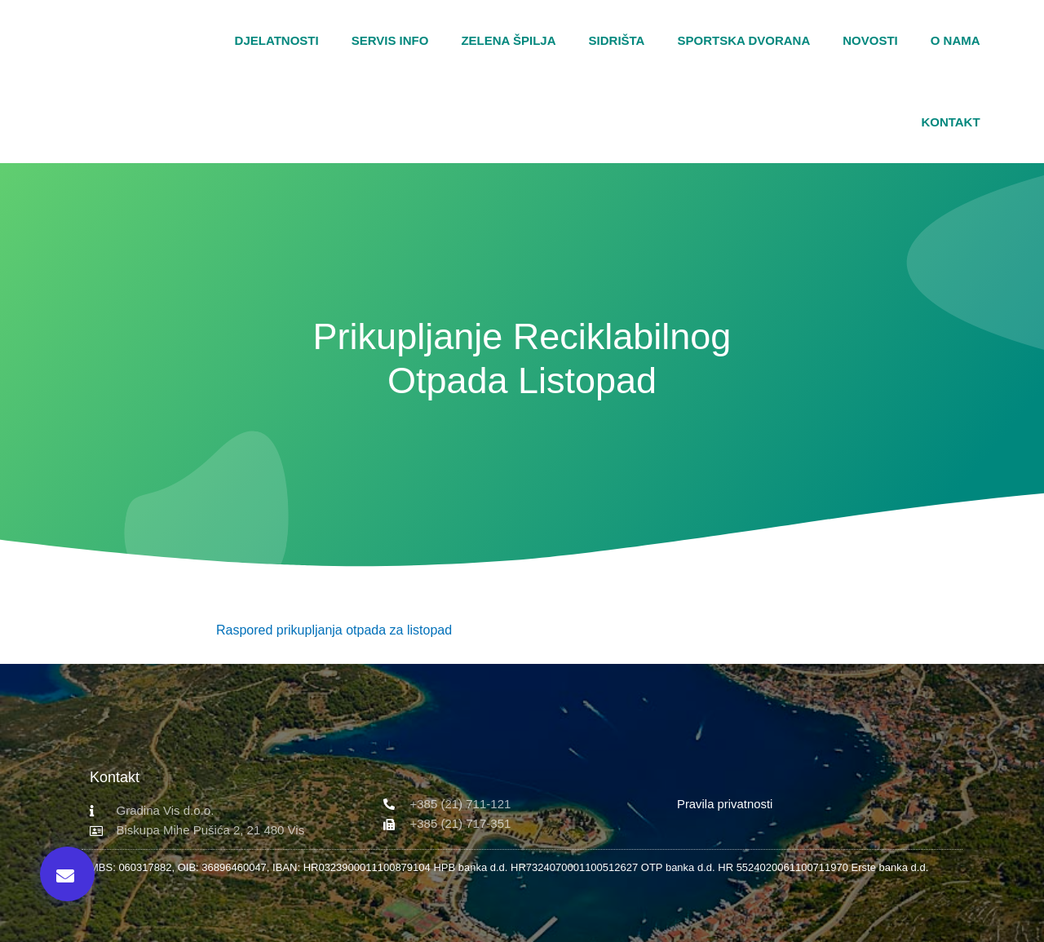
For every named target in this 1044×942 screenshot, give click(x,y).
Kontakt (950, 122)
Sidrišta (617, 40)
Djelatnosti (277, 40)
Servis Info (390, 40)
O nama (955, 40)
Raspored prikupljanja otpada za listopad (334, 630)
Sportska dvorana (743, 40)
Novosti (870, 40)
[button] (1027, 81)
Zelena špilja (508, 40)
